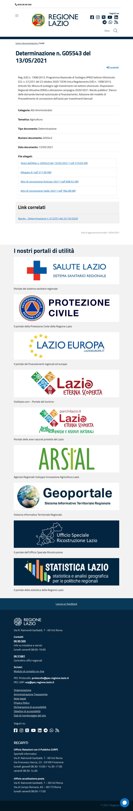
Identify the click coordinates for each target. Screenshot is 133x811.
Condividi (112, 67)
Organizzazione (22, 690)
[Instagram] (98, 17)
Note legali (20, 699)
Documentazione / (30, 43)
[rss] (116, 22)
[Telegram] (46, 730)
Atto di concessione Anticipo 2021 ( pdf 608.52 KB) (49, 182)
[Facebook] (92, 17)
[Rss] (57, 730)
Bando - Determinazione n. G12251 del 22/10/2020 (48, 218)
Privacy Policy (22, 703)
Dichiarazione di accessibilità (30, 707)
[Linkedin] (116, 17)
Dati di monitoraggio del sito (30, 715)
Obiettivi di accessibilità (27, 711)
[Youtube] (110, 17)
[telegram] (104, 22)
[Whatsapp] (110, 22)
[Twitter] (103, 17)
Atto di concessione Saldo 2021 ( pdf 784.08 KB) (48, 191)
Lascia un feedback (66, 604)
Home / (19, 43)
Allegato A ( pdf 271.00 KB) (36, 172)
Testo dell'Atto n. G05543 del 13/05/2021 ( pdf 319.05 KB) (54, 163)
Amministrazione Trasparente (31, 694)
